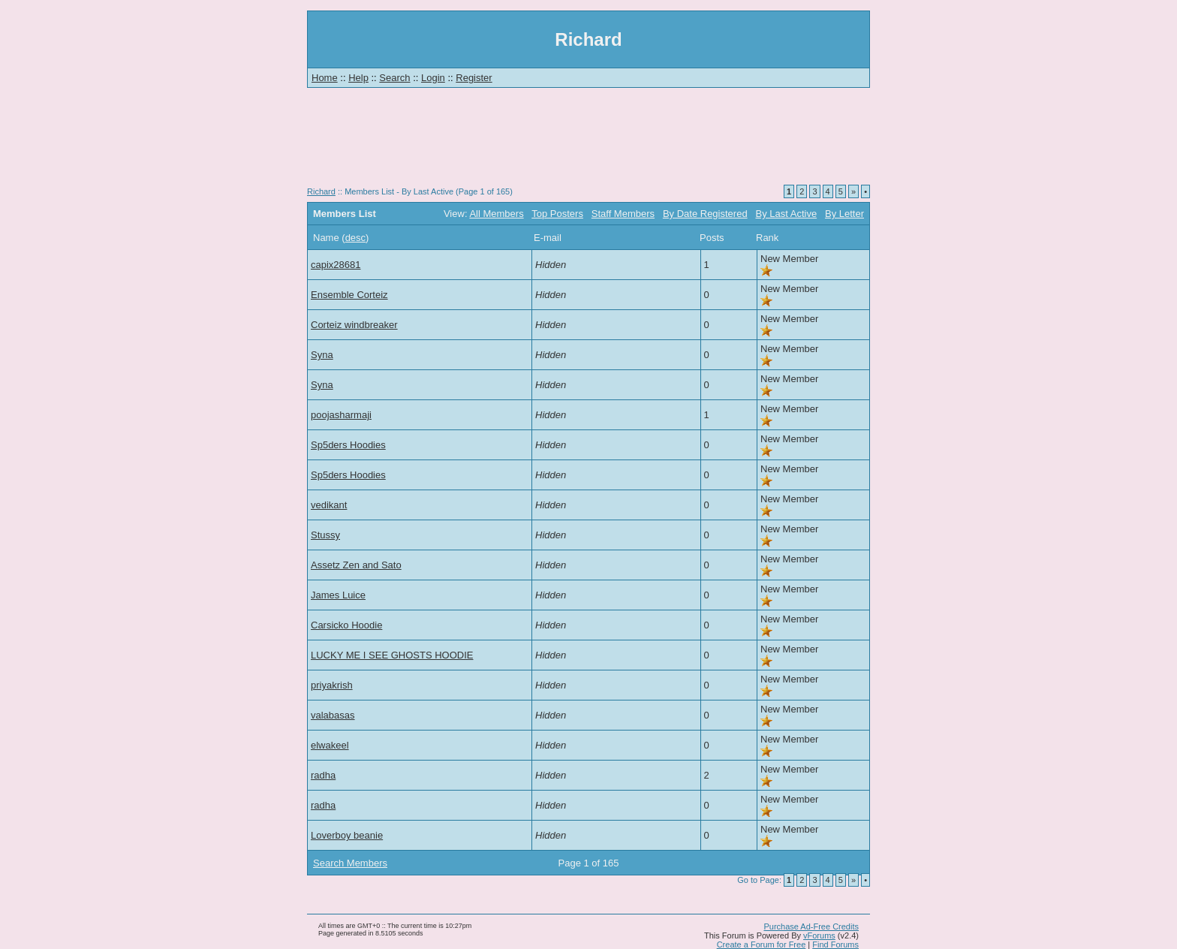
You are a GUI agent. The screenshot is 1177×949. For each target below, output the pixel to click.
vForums (819, 935)
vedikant (329, 505)
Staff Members (623, 213)
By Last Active (786, 213)
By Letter (844, 213)
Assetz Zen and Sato (356, 565)
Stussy (325, 535)
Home (325, 77)
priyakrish (332, 685)
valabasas (333, 715)
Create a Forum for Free (761, 944)
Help (358, 77)
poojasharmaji (341, 414)
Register (474, 77)
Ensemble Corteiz (349, 294)
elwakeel (330, 745)
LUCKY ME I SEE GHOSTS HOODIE (392, 655)
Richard (321, 191)
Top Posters (557, 213)
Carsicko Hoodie (346, 625)
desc (355, 237)
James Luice (338, 595)
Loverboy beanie (347, 835)
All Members (496, 213)
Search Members (350, 863)
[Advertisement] (588, 142)
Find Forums (835, 944)
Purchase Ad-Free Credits (811, 926)
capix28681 (336, 264)
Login (433, 77)
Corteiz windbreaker (354, 324)
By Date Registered (705, 213)
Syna (322, 354)
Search (394, 77)
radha (323, 775)
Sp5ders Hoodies (348, 444)
